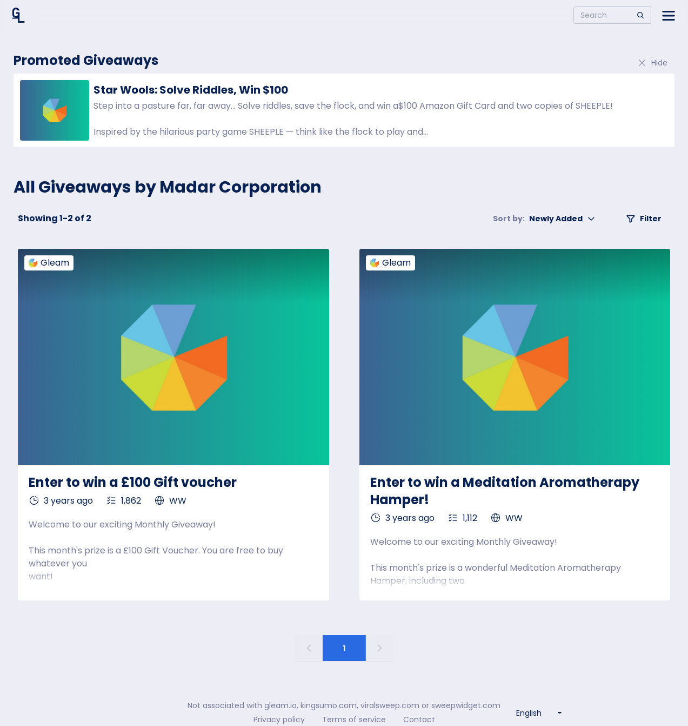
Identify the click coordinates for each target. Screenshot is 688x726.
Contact (419, 719)
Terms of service (354, 719)
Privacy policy (279, 719)
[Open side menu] (668, 15)
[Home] (18, 15)
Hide (652, 62)
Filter (644, 218)
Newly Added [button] (544, 218)
